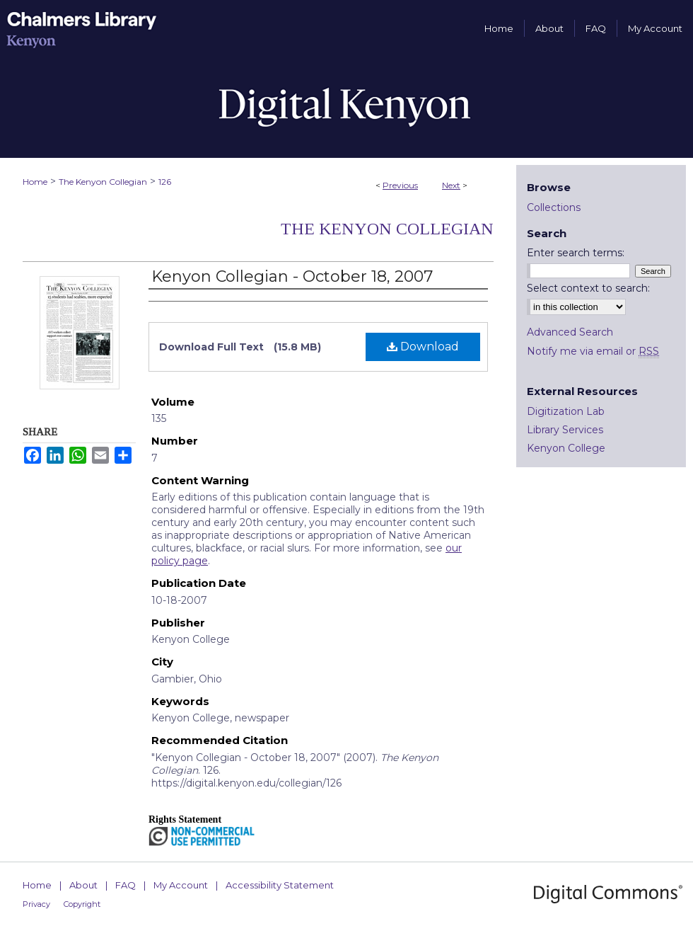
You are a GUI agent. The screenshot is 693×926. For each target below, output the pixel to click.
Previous (400, 185)
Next (451, 185)
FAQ (125, 885)
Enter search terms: (575, 252)
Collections (554, 207)
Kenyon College (566, 448)
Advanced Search (570, 332)
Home (35, 181)
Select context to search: (588, 288)
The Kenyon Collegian (103, 181)
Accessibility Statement (280, 885)
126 (164, 181)
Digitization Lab (566, 411)
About (83, 885)
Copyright (82, 904)
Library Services (565, 429)
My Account (180, 885)
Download (423, 346)
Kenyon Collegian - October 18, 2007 (292, 276)
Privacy (36, 904)
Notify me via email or (593, 351)
